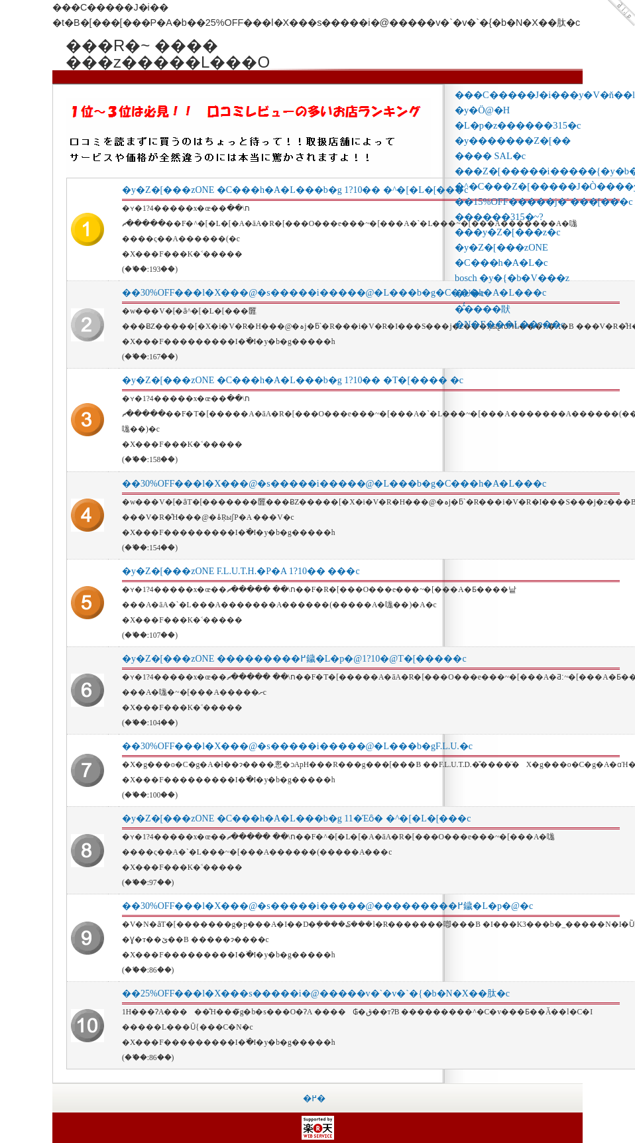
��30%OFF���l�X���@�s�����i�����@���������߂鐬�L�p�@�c (327, 906)
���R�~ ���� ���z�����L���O (165, 45)
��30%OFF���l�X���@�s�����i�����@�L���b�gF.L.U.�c (297, 746)
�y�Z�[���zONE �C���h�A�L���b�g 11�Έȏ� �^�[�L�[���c (296, 818)
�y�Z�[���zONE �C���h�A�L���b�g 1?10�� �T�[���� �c (292, 380)
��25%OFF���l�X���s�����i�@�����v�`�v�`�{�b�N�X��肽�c (316, 993)
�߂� (314, 1098)
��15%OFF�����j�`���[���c (544, 201)
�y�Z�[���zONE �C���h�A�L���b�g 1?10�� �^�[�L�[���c (295, 190)
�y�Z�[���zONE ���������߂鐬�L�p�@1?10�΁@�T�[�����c (294, 659)
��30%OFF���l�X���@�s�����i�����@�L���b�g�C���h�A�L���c (334, 293)
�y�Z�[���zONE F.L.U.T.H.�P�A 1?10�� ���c (241, 571)
